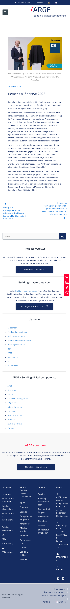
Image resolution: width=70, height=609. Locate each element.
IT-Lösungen (13, 365)
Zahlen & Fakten (15, 423)
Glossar (41, 525)
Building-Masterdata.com (44, 501)
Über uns (12, 390)
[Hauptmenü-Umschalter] (5, 12)
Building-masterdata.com (26, 291)
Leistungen (12, 327)
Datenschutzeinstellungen (53, 595)
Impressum (59, 589)
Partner (11, 428)
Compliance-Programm (18, 398)
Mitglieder (12, 402)
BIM (9, 349)
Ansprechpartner (15, 415)
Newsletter (43, 521)
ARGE (10, 386)
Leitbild (11, 394)
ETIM (10, 353)
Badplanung (13, 357)
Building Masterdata (16, 336)
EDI (9, 361)
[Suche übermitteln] (62, 236)
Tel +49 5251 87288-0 (62, 534)
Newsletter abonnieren (34, 269)
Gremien (11, 419)
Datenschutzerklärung (54, 592)
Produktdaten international (19, 340)
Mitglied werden (15, 407)
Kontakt (40, 2)
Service (41, 494)
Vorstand (11, 411)
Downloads (43, 516)
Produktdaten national (17, 332)
